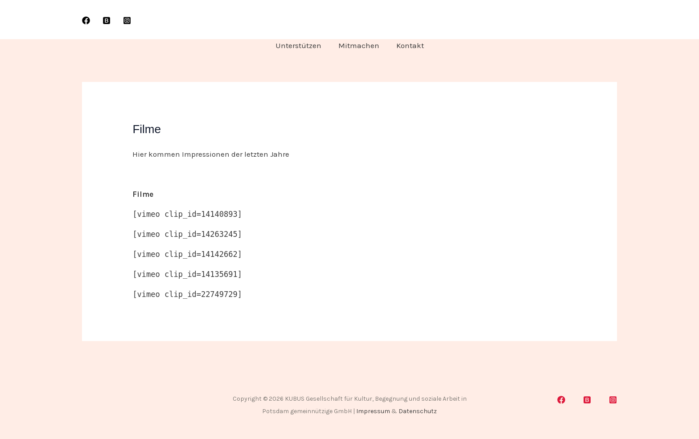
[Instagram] (127, 20)
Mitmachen (358, 45)
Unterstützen (300, 45)
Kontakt (408, 45)
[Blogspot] (587, 400)
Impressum (373, 411)
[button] (592, 19)
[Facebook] (86, 20)
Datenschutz (418, 411)
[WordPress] (107, 20)
